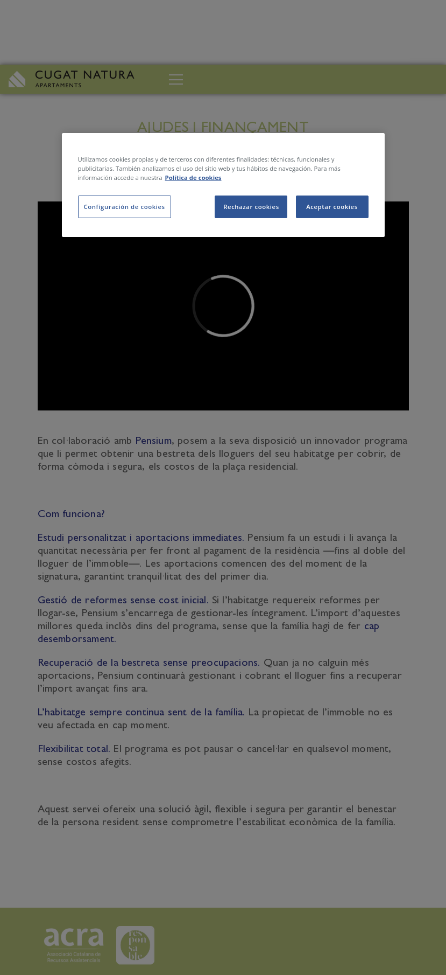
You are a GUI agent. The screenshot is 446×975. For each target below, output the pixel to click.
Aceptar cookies (332, 207)
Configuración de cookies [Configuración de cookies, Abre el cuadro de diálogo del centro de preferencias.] (124, 207)
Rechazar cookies (251, 207)
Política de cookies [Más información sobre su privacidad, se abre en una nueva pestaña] (193, 177)
